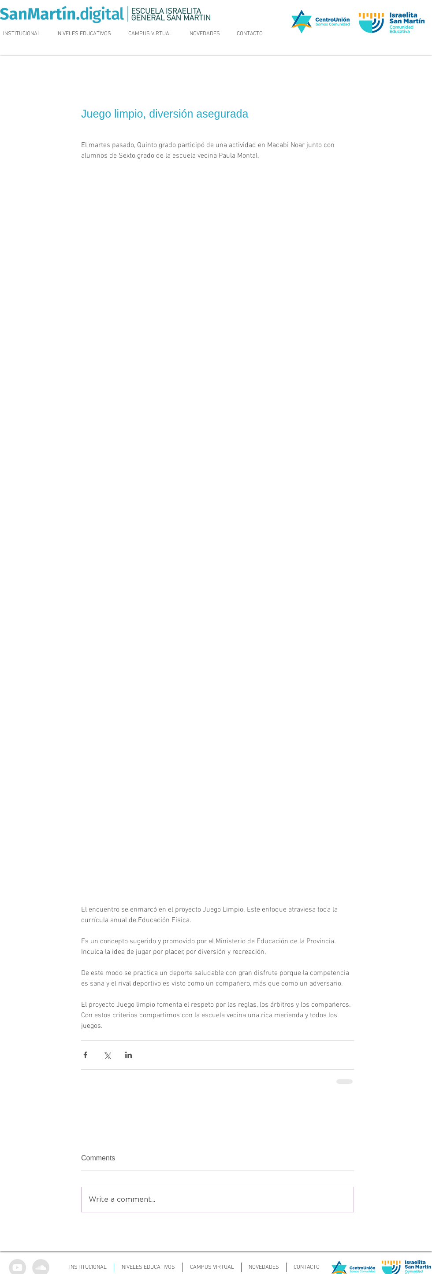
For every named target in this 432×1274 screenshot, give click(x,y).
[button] (84, 34)
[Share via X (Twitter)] (107, 1055)
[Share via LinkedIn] (128, 1055)
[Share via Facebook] (85, 1055)
